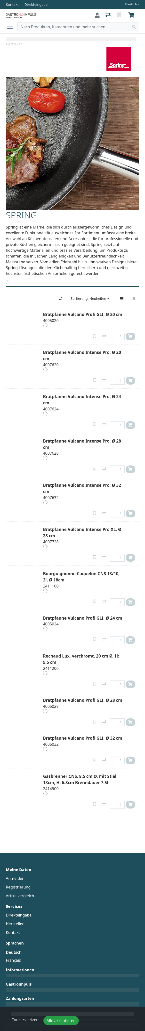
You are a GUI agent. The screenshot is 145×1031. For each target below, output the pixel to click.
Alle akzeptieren (61, 1020)
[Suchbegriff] (73, 26)
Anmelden (15, 878)
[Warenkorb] (132, 15)
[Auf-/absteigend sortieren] (61, 298)
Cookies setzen (25, 1019)
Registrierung (18, 887)
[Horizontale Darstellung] (133, 298)
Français (13, 960)
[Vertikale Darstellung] (122, 298)
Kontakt (13, 932)
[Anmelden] (97, 15)
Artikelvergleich (20, 895)
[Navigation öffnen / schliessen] (11, 27)
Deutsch (131, 4)
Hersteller (14, 44)
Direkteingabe (19, 915)
